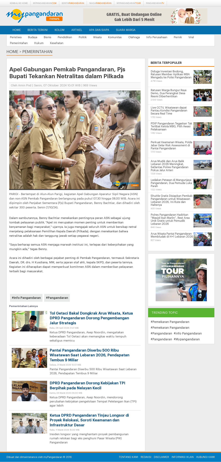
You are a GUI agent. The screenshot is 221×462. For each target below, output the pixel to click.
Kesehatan (58, 43)
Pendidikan (66, 37)
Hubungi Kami (205, 457)
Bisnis (48, 37)
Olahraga (137, 37)
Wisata (100, 37)
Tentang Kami (128, 457)
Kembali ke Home (19, 3)
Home (16, 30)
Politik (85, 37)
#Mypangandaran (187, 339)
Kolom (60, 30)
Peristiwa (16, 37)
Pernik (182, 37)
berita (73, 3)
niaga (100, 3)
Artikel (76, 30)
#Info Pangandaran (26, 297)
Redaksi (146, 457)
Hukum (39, 43)
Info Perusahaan (160, 37)
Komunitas (118, 37)
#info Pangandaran (188, 333)
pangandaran (155, 3)
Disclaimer (161, 457)
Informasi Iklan (183, 457)
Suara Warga (126, 30)
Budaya (33, 37)
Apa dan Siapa (99, 30)
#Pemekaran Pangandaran (170, 322)
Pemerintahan (19, 43)
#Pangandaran (57, 297)
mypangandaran (44, 3)
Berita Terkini (37, 30)
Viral (196, 37)
